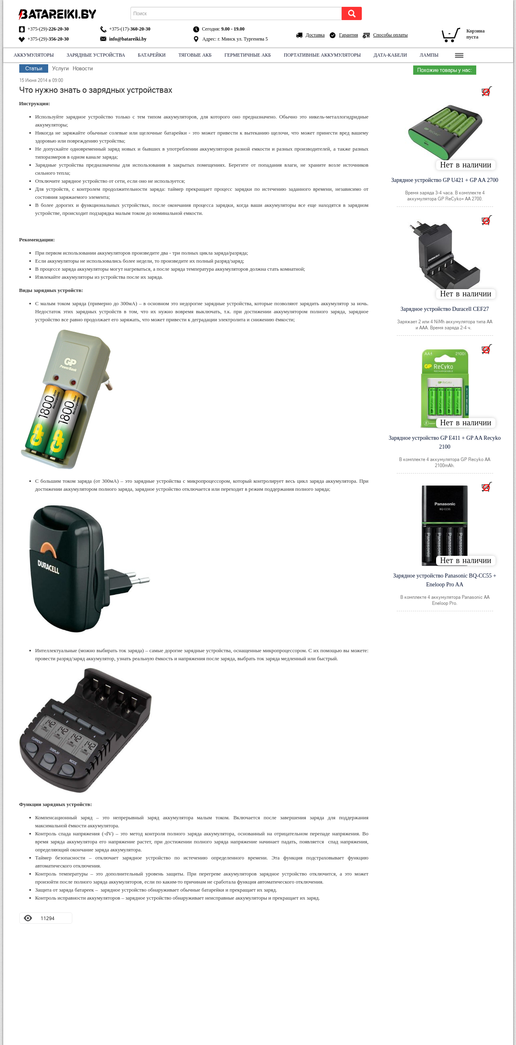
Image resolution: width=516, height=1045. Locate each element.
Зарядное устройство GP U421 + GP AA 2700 (444, 180)
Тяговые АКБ (195, 55)
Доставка (315, 35)
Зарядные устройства (95, 55)
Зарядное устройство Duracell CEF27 (445, 309)
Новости (83, 68)
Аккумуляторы (34, 55)
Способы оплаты (390, 35)
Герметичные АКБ (247, 55)
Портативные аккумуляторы (322, 55)
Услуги (60, 68)
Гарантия (348, 35)
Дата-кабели (390, 55)
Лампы (429, 55)
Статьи (33, 68)
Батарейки (151, 55)
